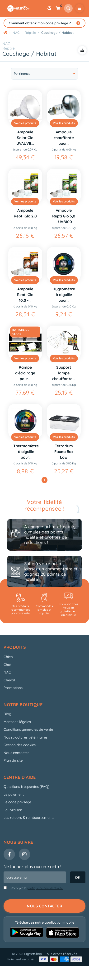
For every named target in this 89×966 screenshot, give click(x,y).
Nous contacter (16, 752)
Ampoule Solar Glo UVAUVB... (25, 138)
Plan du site (13, 760)
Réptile (8, 48)
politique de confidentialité (45, 888)
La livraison (13, 810)
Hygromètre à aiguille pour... (63, 295)
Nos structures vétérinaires (25, 737)
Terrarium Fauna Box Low (63, 451)
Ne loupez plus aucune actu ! (32, 866)
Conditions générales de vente (28, 729)
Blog (7, 714)
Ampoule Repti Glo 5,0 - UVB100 (63, 216)
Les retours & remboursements (29, 817)
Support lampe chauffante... (63, 373)
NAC (6, 43)
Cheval (9, 680)
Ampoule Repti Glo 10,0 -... (25, 295)
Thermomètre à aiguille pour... (26, 451)
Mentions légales (17, 721)
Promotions (13, 687)
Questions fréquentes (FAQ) (27, 786)
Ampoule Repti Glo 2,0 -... (25, 216)
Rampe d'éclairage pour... (25, 373)
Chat (7, 664)
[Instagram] (24, 854)
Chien (8, 656)
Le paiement (14, 794)
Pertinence (44, 73)
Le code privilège (17, 802)
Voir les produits (25, 123)
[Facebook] (9, 854)
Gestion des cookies (20, 745)
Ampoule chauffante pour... (64, 138)
